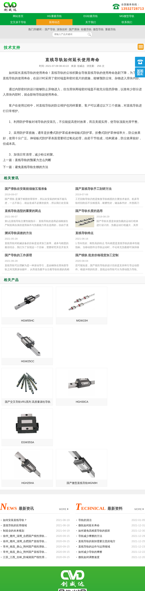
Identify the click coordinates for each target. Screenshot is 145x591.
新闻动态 (54, 22)
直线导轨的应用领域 (15, 444)
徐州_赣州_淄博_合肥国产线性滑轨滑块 (25, 454)
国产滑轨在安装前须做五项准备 (26, 188)
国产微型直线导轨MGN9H (73, 401)
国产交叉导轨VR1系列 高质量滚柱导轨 (25, 361)
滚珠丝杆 (62, 29)
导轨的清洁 (85, 439)
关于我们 (90, 22)
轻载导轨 (86, 29)
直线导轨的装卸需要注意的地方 (96, 460)
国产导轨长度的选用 (89, 211)
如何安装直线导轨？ (15, 439)
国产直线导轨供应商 (10, 6)
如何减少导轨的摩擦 (90, 470)
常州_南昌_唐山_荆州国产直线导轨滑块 (25, 470)
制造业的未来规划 (13, 449)
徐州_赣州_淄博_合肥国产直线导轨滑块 (25, 460)
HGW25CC (121, 320)
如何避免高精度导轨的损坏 (94, 449)
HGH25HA (24, 401)
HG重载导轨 (54, 16)
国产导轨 (50, 29)
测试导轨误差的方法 (18, 233)
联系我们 (127, 22)
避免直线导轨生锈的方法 (31, 167)
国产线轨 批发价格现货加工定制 (96, 255)
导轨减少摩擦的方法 (90, 454)
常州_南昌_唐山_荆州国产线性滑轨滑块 (25, 465)
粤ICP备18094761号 (109, 568)
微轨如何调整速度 (88, 476)
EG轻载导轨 (90, 16)
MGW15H (73, 320)
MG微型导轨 (127, 16)
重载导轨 (110, 29)
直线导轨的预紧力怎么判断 (33, 160)
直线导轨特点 (84, 233)
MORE (64, 428)
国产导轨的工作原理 (18, 255)
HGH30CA (73, 361)
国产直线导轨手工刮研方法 (93, 188)
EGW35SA (121, 361)
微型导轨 (98, 29)
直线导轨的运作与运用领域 (94, 465)
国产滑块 (74, 29)
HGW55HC (24, 320)
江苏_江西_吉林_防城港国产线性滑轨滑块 (25, 476)
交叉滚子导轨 (18, 22)
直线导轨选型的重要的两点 (23, 211)
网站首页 (18, 16)
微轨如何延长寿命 (88, 444)
